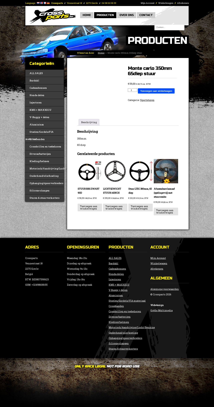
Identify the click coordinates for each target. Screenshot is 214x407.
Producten (105, 15)
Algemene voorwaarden (164, 289)
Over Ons (127, 15)
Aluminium (37, 124)
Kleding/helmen (39, 161)
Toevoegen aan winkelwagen (156, 91)
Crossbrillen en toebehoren (45, 146)
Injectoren (36, 102)
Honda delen (37, 95)
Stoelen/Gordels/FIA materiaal (39, 133)
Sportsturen (147, 100)
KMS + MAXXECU (40, 110)
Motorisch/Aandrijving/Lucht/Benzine (47, 168)
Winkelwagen (165, 3)
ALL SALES (36, 73)
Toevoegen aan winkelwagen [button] (88, 207)
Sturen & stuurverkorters (44, 198)
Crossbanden (37, 139)
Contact (146, 15)
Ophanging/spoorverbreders (46, 183)
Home (87, 15)
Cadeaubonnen (38, 88)
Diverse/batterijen (40, 154)
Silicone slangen (40, 190)
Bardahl (34, 80)
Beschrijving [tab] (89, 122)
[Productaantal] (132, 90)
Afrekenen (183, 3)
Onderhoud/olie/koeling (44, 176)
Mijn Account (147, 3)
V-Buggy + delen (39, 117)
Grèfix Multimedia (161, 310)
